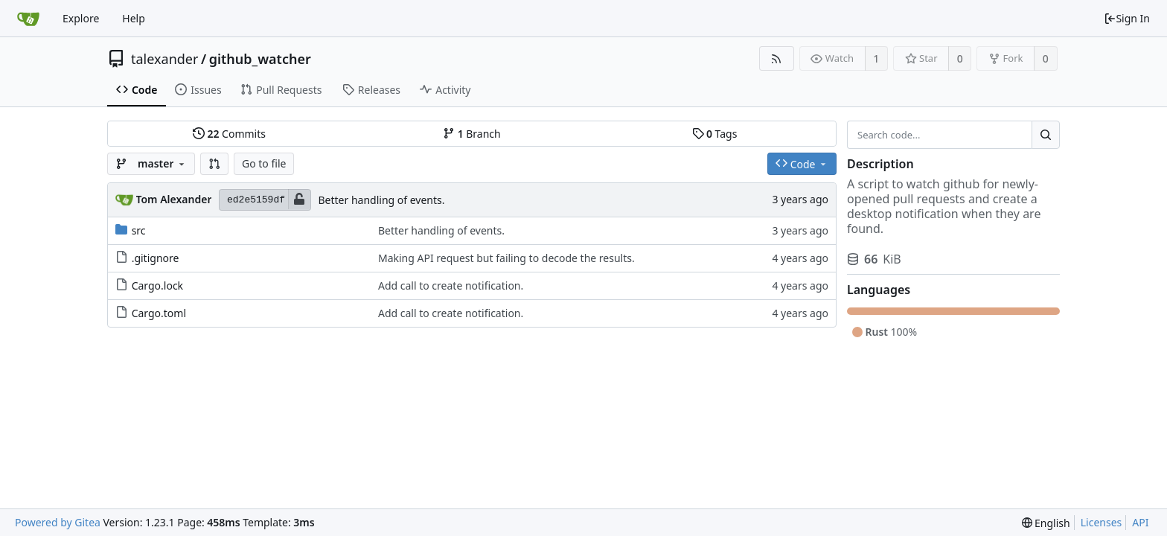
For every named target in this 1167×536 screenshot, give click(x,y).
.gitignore (155, 258)
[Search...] (1046, 135)
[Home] (28, 18)
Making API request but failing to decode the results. (506, 258)
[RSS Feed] (776, 58)
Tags (715, 134)
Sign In (1127, 18)
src (139, 230)
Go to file (264, 163)
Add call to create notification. (450, 285)
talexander (164, 58)
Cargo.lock (157, 285)
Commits (229, 134)
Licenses (1101, 522)
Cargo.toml (159, 313)
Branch (472, 134)
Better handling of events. (382, 200)
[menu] (1046, 523)
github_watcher (260, 58)
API (1140, 522)
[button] (214, 164)
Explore (81, 18)
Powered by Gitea (57, 522)
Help (133, 18)
